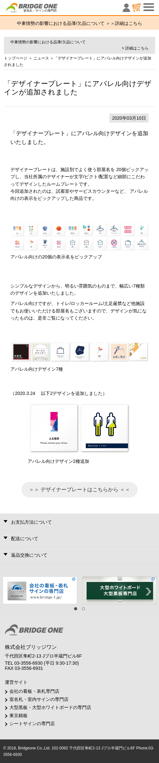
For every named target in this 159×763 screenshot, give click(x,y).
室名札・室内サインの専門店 (38, 699)
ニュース (41, 58)
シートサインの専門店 (32, 723)
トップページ (15, 58)
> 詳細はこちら (135, 48)
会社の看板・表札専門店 (34, 691)
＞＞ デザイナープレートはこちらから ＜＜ (79, 489)
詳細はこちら (128, 23)
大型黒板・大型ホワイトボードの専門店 (50, 707)
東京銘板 (18, 715)
